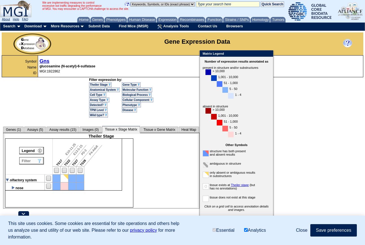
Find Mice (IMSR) (133, 26)
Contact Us (207, 26)
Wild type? (98, 115)
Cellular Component (137, 99)
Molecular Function (137, 89)
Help (16, 19)
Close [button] (302, 230)
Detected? (98, 105)
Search (9, 26)
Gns (44, 61)
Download (33, 26)
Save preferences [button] (333, 230)
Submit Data (99, 26)
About (6, 19)
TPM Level (98, 110)
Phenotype (131, 105)
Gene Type (131, 84)
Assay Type (99, 99)
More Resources (65, 26)
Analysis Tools (173, 26)
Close (267, 54)
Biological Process (137, 94)
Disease (129, 110)
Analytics (255, 230)
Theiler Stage (100, 84)
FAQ (25, 19)
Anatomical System (104, 89)
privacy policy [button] (143, 230)
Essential (224, 230)
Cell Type (97, 94)
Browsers (234, 26)
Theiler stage (240, 185)
